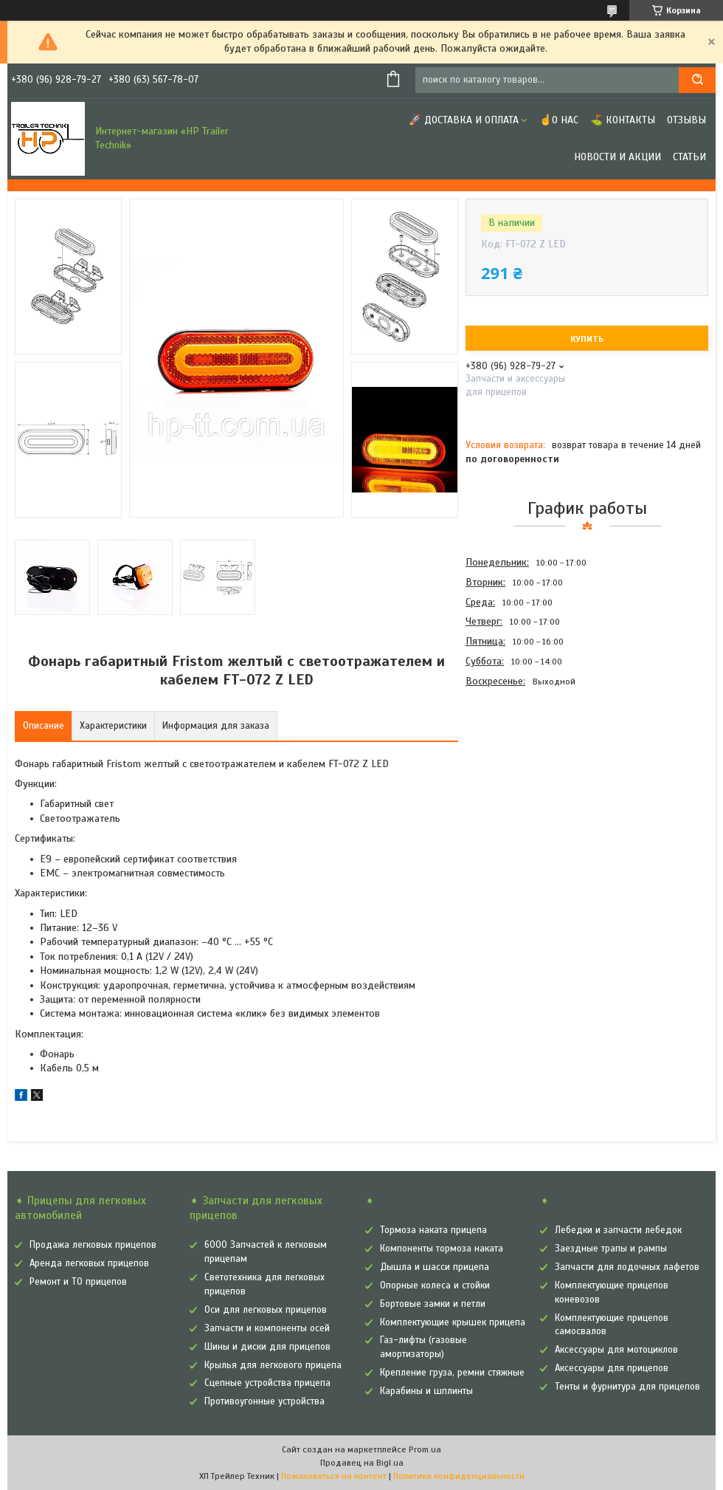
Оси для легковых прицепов (265, 1310)
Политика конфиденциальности (459, 1476)
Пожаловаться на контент (334, 1476)
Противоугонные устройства (264, 1401)
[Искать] (697, 80)
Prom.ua (425, 1449)
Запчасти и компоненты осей (267, 1328)
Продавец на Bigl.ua (362, 1463)
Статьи (689, 157)
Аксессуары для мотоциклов (616, 1350)
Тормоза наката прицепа (433, 1230)
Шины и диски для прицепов (267, 1347)
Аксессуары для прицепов (611, 1368)
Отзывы (686, 120)
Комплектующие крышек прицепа (452, 1322)
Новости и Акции (617, 157)
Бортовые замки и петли (432, 1304)
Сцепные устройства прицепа (267, 1383)
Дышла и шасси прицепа (434, 1267)
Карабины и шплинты (426, 1391)
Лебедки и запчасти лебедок (618, 1230)
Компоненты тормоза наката (441, 1248)
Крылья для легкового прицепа (273, 1365)
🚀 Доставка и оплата (464, 120)
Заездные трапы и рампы (611, 1248)
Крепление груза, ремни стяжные (452, 1373)
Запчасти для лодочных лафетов (627, 1267)
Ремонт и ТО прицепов (78, 1282)
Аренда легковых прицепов (89, 1263)
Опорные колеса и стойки (435, 1285)
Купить (586, 339)
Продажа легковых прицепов (93, 1245)
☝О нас (558, 120)
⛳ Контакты (622, 120)
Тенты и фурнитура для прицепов (627, 1387)
